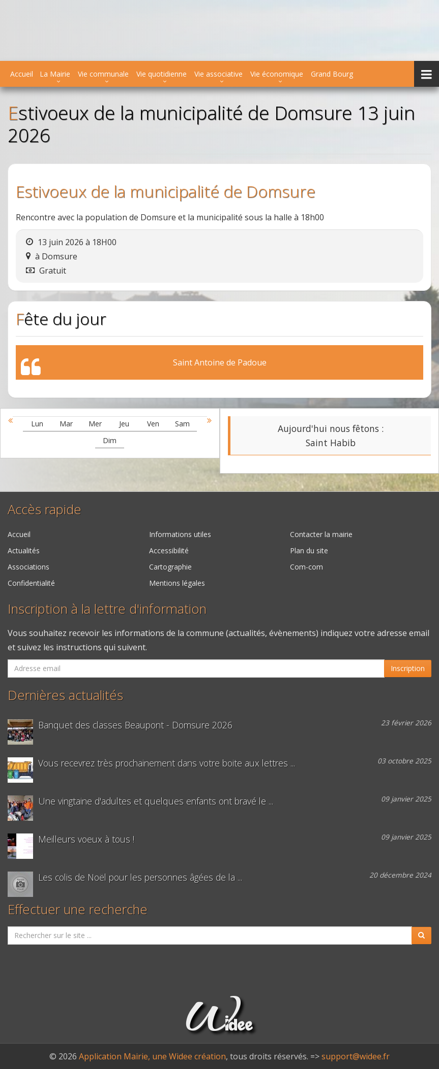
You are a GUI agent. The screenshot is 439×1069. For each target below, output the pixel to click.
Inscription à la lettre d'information (107, 609)
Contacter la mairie (321, 534)
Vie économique (276, 74)
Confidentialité (31, 583)
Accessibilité (169, 550)
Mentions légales (177, 583)
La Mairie (55, 74)
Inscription (408, 668)
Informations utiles (180, 534)
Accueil (21, 74)
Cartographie (170, 567)
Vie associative (218, 74)
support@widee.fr (355, 1056)
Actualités (24, 550)
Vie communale (103, 74)
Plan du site (309, 550)
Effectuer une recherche (78, 909)
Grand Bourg (332, 74)
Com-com (306, 567)
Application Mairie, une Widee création (152, 1056)
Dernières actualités (65, 695)
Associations (28, 567)
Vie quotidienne (161, 74)
